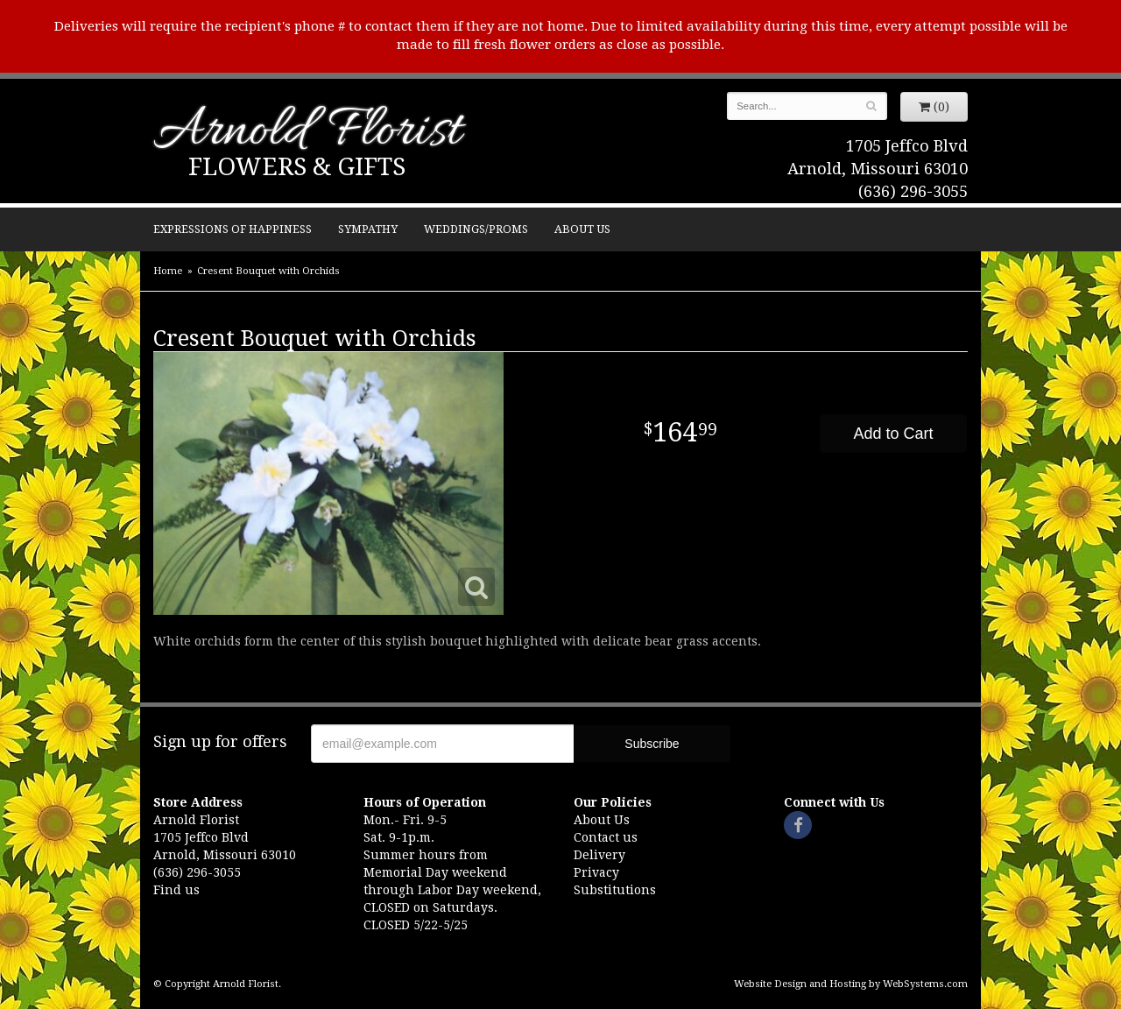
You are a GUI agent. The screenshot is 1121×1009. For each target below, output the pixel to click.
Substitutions (615, 890)
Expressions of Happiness (232, 229)
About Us (582, 229)
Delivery (599, 855)
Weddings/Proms (476, 229)
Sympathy (368, 229)
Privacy (596, 872)
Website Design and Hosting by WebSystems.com (851, 984)
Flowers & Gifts (296, 166)
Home (167, 271)
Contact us (606, 837)
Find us (176, 890)
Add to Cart (893, 433)
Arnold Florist (307, 132)
